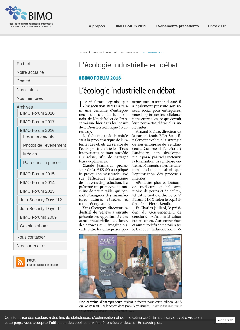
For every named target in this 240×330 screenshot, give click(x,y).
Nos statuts (27, 89)
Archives (110, 52)
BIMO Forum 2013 (37, 191)
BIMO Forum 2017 (37, 122)
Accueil (83, 52)
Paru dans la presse (152, 52)
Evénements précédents (177, 26)
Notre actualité (30, 72)
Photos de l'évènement (44, 145)
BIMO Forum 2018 (37, 113)
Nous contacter (31, 237)
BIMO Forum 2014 (37, 182)
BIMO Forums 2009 (38, 217)
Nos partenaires (31, 246)
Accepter (225, 320)
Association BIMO (28, 16)
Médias (30, 154)
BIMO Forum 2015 (37, 174)
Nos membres (30, 98)
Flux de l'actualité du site (42, 264)
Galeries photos (34, 226)
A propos (97, 26)
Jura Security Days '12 (41, 200)
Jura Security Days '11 (41, 208)
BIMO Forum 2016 (128, 52)
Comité (23, 81)
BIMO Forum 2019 (130, 26)
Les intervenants (38, 136)
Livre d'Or (217, 26)
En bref (23, 63)
